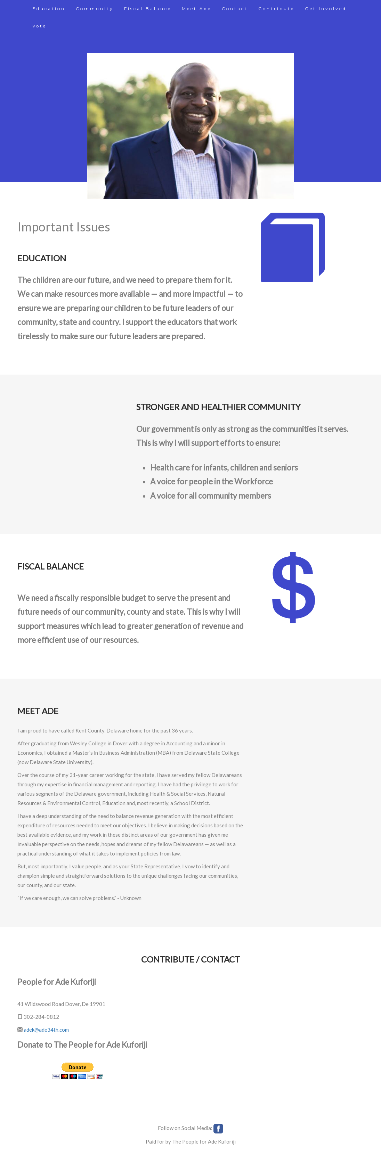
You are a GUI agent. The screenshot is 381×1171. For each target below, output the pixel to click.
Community (95, 8)
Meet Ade (196, 8)
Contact (235, 8)
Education (48, 8)
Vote (39, 25)
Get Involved (326, 8)
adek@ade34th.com (46, 1029)
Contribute (276, 8)
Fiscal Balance (147, 8)
